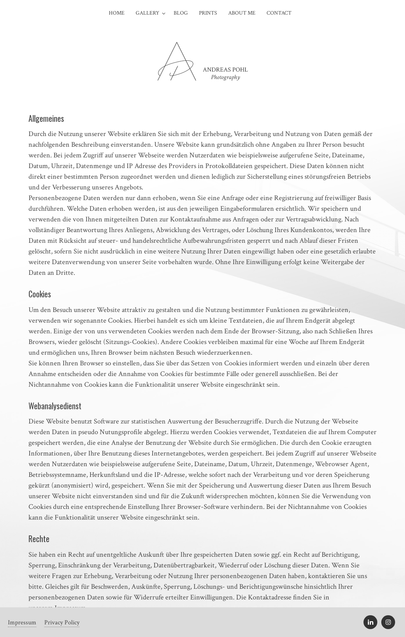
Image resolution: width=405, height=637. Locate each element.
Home (117, 13)
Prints (208, 13)
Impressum (22, 622)
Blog (181, 13)
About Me (241, 13)
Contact (279, 13)
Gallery (147, 13)
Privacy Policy (61, 622)
